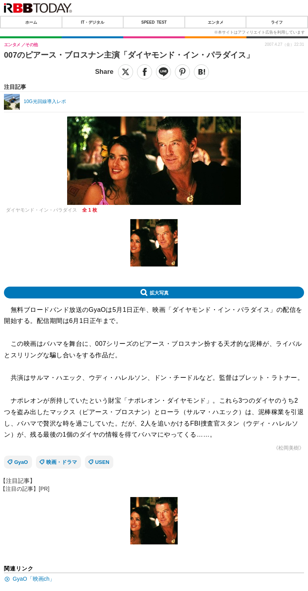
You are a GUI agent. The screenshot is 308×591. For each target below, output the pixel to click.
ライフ (277, 22)
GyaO (21, 462)
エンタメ (215, 22)
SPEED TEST (154, 22)
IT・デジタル (92, 22)
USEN (102, 462)
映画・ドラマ (61, 462)
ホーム (31, 22)
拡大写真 (159, 292)
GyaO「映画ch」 (34, 579)
